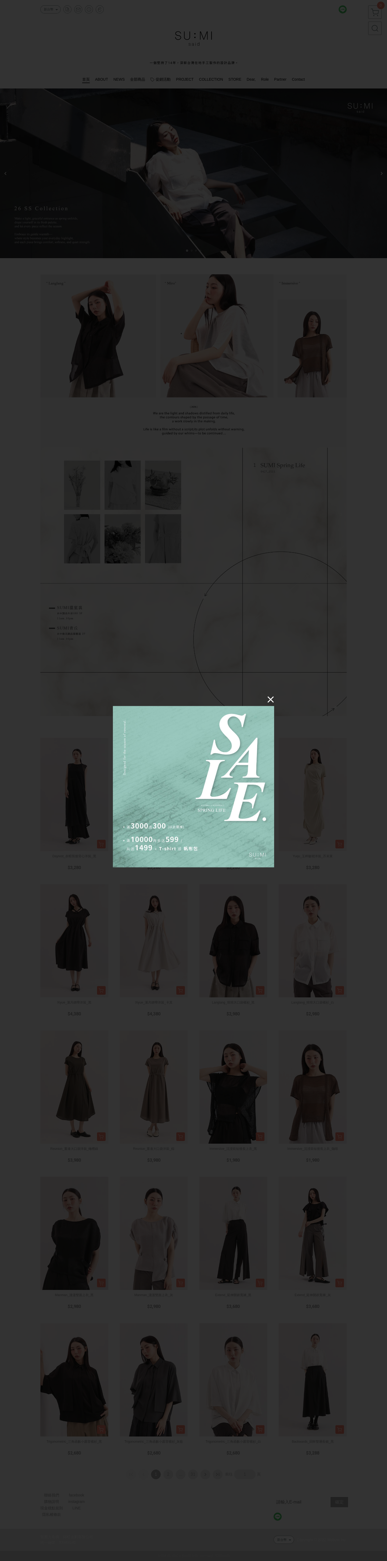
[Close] (270, 699)
